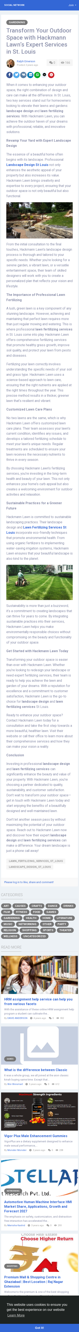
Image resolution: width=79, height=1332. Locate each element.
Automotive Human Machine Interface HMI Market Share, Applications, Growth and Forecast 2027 (38, 1206)
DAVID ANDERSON (17, 1018)
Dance (52, 905)
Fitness (21, 911)
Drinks (68, 905)
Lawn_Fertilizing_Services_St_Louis (36, 861)
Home (47, 918)
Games (51, 911)
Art (6, 905)
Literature (64, 918)
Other (47, 924)
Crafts (37, 905)
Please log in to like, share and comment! (29, 882)
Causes (20, 905)
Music (8, 924)
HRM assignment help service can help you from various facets (38, 1001)
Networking (27, 924)
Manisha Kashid (16, 1225)
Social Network (14, 5)
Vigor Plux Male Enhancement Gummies (35, 1136)
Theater (65, 930)
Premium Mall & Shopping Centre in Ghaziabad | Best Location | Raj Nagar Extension (33, 1281)
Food (36, 911)
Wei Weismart (15, 1084)
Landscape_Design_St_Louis (30, 866)
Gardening (17, 22)
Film (7, 911)
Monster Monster (17, 1150)
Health (31, 918)
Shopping (29, 930)
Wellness (10, 936)
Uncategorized (34, 936)
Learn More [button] (16, 1315)
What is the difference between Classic (35, 1070)
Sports (48, 930)
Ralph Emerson (26, 61)
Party (62, 924)
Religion (10, 930)
